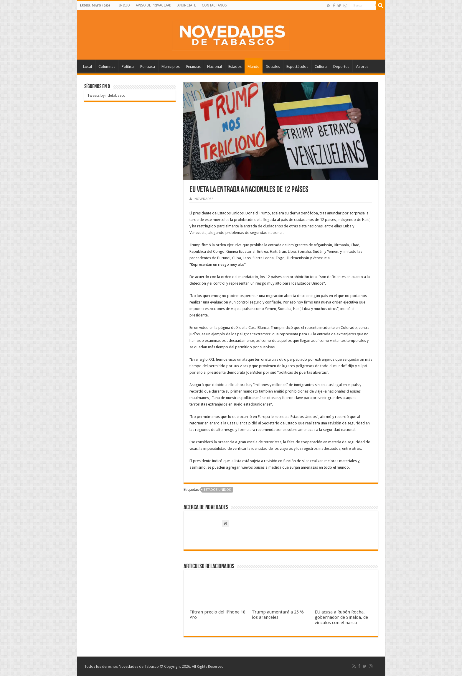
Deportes (341, 66)
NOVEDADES (203, 199)
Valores (362, 66)
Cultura (321, 66)
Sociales (273, 66)
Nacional (214, 66)
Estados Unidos (217, 490)
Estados (235, 66)
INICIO (124, 5)
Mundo (254, 66)
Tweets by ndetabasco (106, 95)
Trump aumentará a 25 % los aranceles (278, 614)
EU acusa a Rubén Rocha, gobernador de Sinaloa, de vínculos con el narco (341, 617)
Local (87, 66)
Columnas (106, 66)
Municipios (170, 66)
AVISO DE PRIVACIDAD (153, 5)
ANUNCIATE (186, 5)
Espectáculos (297, 66)
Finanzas (193, 66)
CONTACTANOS (214, 5)
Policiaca (147, 66)
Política (128, 66)
